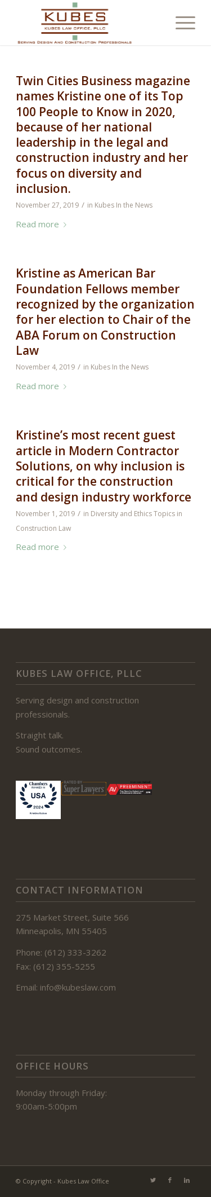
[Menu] (179, 22)
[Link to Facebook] (169, 1180)
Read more (43, 224)
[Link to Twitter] (153, 1180)
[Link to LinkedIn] (186, 1180)
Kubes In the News (123, 205)
